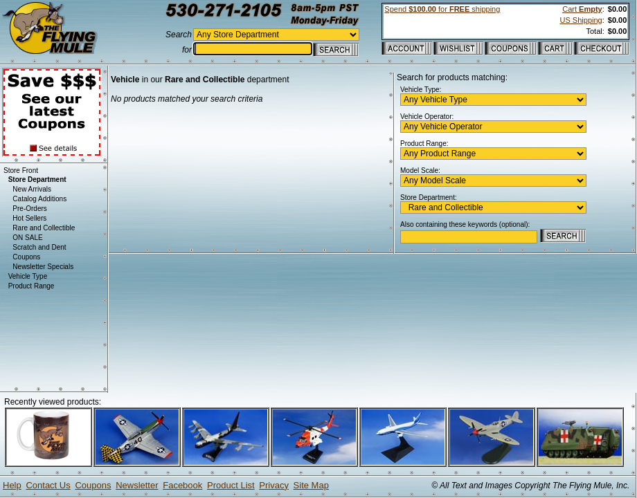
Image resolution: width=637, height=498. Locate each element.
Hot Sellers (29, 218)
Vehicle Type (28, 276)
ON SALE (27, 237)
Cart (582, 9)
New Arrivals (31, 189)
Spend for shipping (442, 9)
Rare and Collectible (43, 228)
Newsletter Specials (42, 266)
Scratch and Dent (39, 247)
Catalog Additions (39, 199)
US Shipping (581, 20)
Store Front (20, 170)
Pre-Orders (29, 208)
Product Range (31, 286)
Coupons (26, 257)
